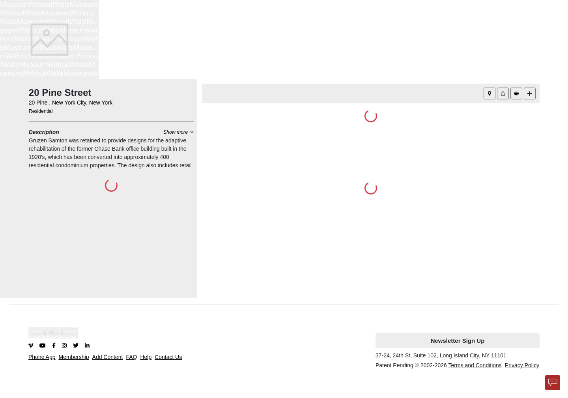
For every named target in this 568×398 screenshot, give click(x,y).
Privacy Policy (522, 365)
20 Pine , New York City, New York (70, 102)
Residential (41, 111)
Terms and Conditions (474, 365)
